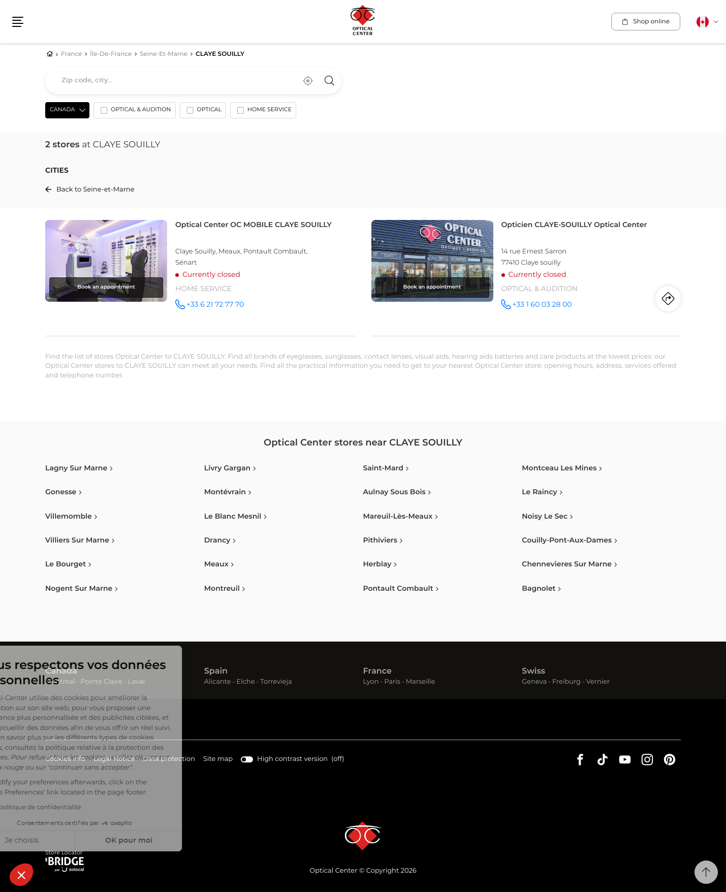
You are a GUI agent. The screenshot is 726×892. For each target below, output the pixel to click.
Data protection (169, 760)
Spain (216, 671)
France (377, 671)
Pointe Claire (101, 682)
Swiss (533, 671)
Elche (245, 682)
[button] (21, 875)
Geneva (534, 682)
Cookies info (65, 760)
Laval (136, 682)
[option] (134, 112)
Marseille (420, 682)
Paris (392, 682)
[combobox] (193, 81)
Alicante (217, 682)
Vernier (598, 682)
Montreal (60, 682)
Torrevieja (276, 682)
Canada (61, 671)
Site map (218, 759)
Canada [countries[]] (62, 110)
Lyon (371, 682)
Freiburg (566, 682)
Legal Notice (114, 760)
